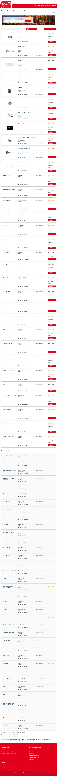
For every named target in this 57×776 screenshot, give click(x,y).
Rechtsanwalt (9, 740)
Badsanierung (8, 739)
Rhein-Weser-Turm (7, 710)
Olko (4, 694)
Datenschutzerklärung (38, 772)
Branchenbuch (4, 732)
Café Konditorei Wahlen (8, 532)
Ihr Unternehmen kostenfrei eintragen (45, 5)
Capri (4, 578)
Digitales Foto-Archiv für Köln (7, 768)
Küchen (43, 739)
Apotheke (3, 739)
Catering (13, 739)
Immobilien (16, 736)
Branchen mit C (12, 732)
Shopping (26, 736)
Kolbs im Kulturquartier (8, 655)
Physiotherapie (16, 740)
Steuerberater (22, 740)
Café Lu (19, 60)
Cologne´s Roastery (7, 329)
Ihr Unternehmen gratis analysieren (8, 753)
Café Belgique (6, 214)
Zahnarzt (27, 740)
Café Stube (20, 99)
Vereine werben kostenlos (6, 765)
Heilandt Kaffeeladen (8, 648)
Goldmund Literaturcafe (8, 632)
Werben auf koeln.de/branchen (7, 751)
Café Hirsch (5, 524)
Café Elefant (6, 493)
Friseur (16, 739)
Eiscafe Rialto (6, 609)
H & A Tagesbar (6, 640)
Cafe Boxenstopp (22, 33)
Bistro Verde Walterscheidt (9, 189)
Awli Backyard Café (7, 175)
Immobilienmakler (30, 739)
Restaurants (21, 736)
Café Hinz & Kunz (22, 46)
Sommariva (5, 717)
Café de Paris (6, 252)
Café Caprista (6, 225)
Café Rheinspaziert (22, 74)
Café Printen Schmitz (8, 540)
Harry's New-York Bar (7, 343)
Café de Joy (6, 486)
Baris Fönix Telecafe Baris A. (9, 462)
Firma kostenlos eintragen (6, 749)
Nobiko (4, 686)
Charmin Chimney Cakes (8, 316)
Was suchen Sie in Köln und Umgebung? (13, 19)
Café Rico (20, 87)
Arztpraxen (31, 749)
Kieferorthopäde (37, 739)
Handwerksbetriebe (33, 751)
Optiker (48, 739)
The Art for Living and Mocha (24, 162)
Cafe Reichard (6, 547)
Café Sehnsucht (6, 555)
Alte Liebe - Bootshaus (8, 455)
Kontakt (50, 38)
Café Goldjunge (6, 501)
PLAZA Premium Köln (7, 423)
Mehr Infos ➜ (51, 41)
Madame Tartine (7, 678)
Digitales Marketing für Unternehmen (8, 766)
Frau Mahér (5, 617)
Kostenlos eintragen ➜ (50, 28)
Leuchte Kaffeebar (7, 671)
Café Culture (6, 239)
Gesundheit (5, 736)
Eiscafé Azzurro (6, 594)
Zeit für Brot (6, 725)
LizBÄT (4, 384)
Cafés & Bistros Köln (21, 732)
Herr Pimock (5, 357)
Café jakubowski (6, 291)
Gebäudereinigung (22, 739)
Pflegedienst (3, 740)
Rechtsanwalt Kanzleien (34, 755)
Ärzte (2, 736)
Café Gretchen (6, 277)
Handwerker (11, 736)
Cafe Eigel (5, 264)
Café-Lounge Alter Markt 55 (24, 112)
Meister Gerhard (7, 409)
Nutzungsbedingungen (28, 772)
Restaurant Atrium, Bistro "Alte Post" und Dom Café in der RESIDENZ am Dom (9, 703)
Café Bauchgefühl (7, 200)
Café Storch (6, 563)
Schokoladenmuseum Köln (24, 148)
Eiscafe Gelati (6, 601)
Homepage (51, 36)
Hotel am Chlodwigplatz (8, 370)
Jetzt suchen (27, 21)
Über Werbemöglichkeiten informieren (48, 3)
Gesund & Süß (21, 123)
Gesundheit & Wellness (34, 757)
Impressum (20, 772)
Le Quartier (5, 663)
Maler (46, 739)
